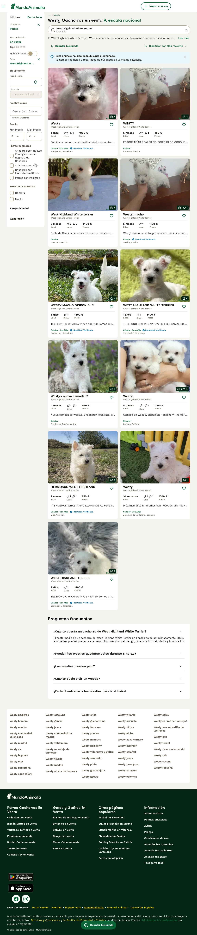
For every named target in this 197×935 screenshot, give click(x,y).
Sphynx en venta (63, 829)
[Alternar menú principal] (3, 6)
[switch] (32, 75)
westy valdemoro (57, 743)
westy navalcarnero (130, 739)
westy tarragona (128, 764)
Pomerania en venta (20, 836)
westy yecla (125, 758)
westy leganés (19, 755)
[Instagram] (26, 899)
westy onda (89, 714)
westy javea (53, 727)
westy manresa (91, 739)
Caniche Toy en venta (20, 854)
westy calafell (127, 752)
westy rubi (160, 755)
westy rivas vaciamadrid (169, 749)
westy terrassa (91, 727)
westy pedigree (19, 714)
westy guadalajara (93, 770)
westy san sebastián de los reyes (169, 729)
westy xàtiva (126, 727)
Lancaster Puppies (142, 907)
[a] (34, 232)
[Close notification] (185, 57)
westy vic (16, 749)
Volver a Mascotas (21, 24)
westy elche (125, 733)
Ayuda (148, 825)
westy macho (18, 727)
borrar (38, 81)
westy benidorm (92, 745)
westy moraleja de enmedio (57, 751)
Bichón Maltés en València (115, 829)
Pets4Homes (40, 907)
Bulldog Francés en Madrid (115, 823)
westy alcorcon (127, 745)
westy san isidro (92, 758)
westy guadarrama (93, 721)
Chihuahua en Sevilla (111, 836)
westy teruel (162, 743)
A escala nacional (122, 20)
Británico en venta (64, 823)
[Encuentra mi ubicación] (35, 178)
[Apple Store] (21, 888)
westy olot (16, 761)
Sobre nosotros (153, 813)
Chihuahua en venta (19, 817)
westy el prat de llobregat (170, 721)
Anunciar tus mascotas (158, 844)
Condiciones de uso (156, 838)
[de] (17, 232)
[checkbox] (11, 98)
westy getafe (90, 776)
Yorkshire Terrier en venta (23, 829)
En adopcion (20, 54)
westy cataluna (55, 714)
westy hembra (19, 721)
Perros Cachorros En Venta (24, 810)
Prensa (148, 832)
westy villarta (126, 714)
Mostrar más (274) (30, 160)
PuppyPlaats (73, 907)
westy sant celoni (21, 774)
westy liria (160, 736)
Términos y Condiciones (45, 920)
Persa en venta (62, 848)
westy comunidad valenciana (21, 735)
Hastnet (57, 907)
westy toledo (54, 758)
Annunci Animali (117, 907)
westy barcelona (20, 767)
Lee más (183, 38)
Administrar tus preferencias (159, 920)
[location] (26, 178)
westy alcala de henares (61, 771)
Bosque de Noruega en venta (71, 817)
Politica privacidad (155, 819)
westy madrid (18, 743)
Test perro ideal (154, 862)
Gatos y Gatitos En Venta (69, 810)
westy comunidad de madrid (59, 735)
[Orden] (165, 46)
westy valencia (127, 776)
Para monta (20, 62)
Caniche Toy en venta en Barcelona (114, 850)
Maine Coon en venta (66, 842)
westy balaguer (127, 770)
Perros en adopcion (110, 858)
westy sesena (162, 761)
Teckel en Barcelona (111, 817)
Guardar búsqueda (64, 46)
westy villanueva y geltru (98, 752)
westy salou (161, 714)
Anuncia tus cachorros (158, 850)
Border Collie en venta (21, 842)
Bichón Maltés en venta (22, 823)
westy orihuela (127, 721)
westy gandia (54, 721)
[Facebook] (16, 899)
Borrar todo (34, 17)
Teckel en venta (17, 848)
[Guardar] (111, 124)
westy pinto (89, 764)
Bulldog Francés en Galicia (115, 842)
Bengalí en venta (63, 836)
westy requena (163, 767)
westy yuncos (90, 733)
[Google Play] (21, 877)
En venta (18, 46)
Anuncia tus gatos (155, 856)
